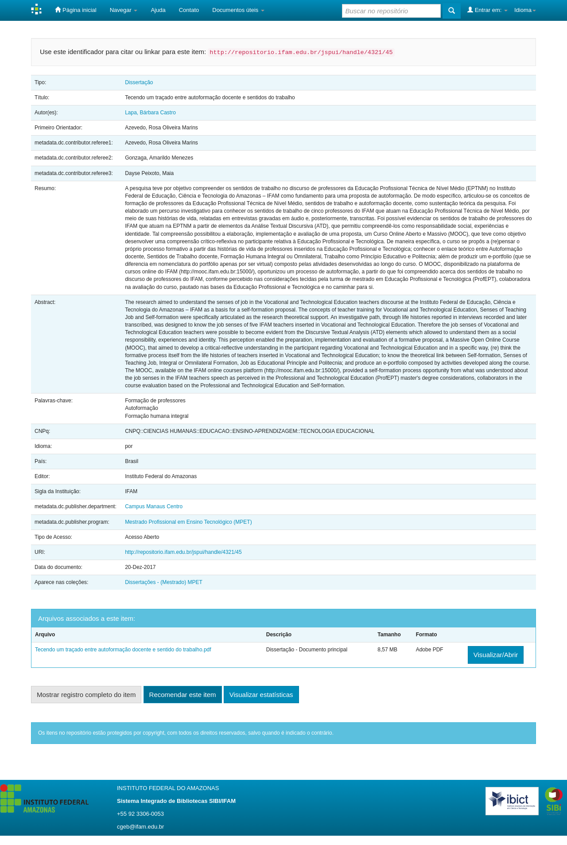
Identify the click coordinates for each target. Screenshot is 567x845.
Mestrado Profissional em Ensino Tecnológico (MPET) (188, 522)
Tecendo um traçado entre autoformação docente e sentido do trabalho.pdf (123, 649)
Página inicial (75, 9)
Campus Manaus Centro (154, 506)
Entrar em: (487, 9)
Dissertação (139, 82)
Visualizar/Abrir (496, 654)
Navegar (124, 10)
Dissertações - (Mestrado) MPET (163, 582)
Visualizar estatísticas (261, 694)
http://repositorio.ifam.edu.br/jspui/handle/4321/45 (183, 552)
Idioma (525, 10)
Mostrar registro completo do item (86, 694)
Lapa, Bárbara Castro (150, 112)
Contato (189, 10)
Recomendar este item (182, 694)
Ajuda (158, 10)
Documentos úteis (238, 10)
